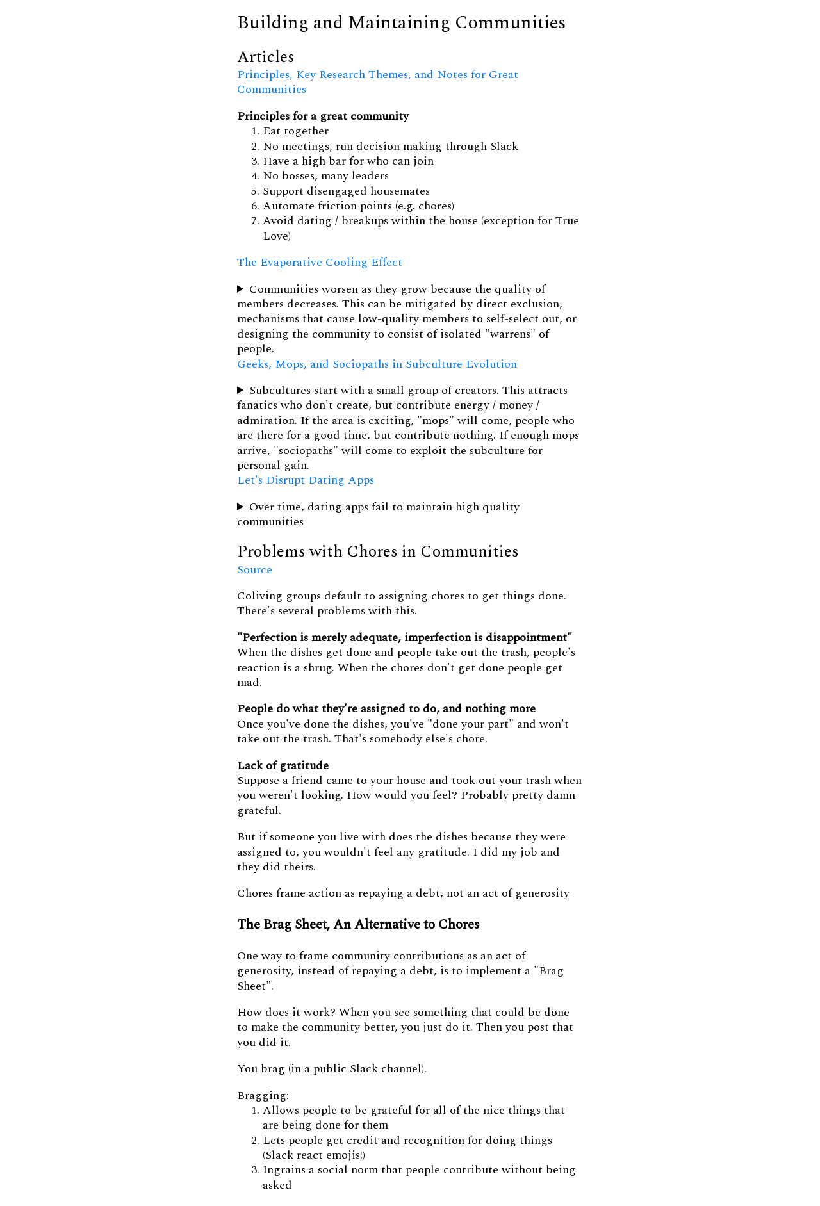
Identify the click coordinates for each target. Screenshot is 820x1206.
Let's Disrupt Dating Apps (305, 480)
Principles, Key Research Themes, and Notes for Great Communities (377, 82)
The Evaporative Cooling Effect (319, 262)
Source (254, 569)
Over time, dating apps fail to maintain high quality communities (378, 515)
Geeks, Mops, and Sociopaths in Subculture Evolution (377, 364)
